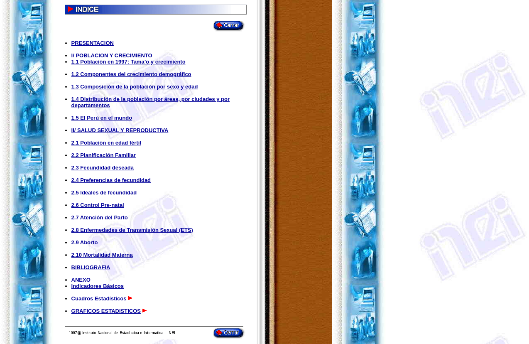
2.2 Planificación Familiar (103, 155)
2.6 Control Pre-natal (97, 205)
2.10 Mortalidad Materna (102, 255)
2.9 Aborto (84, 242)
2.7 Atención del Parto (99, 217)
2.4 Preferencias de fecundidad (111, 180)
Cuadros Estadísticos (99, 298)
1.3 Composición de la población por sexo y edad (134, 87)
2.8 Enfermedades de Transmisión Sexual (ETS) (132, 230)
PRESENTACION (92, 43)
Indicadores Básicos (97, 286)
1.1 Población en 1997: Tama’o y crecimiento (128, 62)
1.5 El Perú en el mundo (101, 118)
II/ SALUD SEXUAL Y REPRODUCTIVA (120, 130)
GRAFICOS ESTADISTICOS (106, 311)
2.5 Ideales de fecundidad (104, 192)
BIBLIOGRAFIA (90, 267)
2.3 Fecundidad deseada (102, 168)
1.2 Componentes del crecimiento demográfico (131, 74)
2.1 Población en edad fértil (106, 143)
